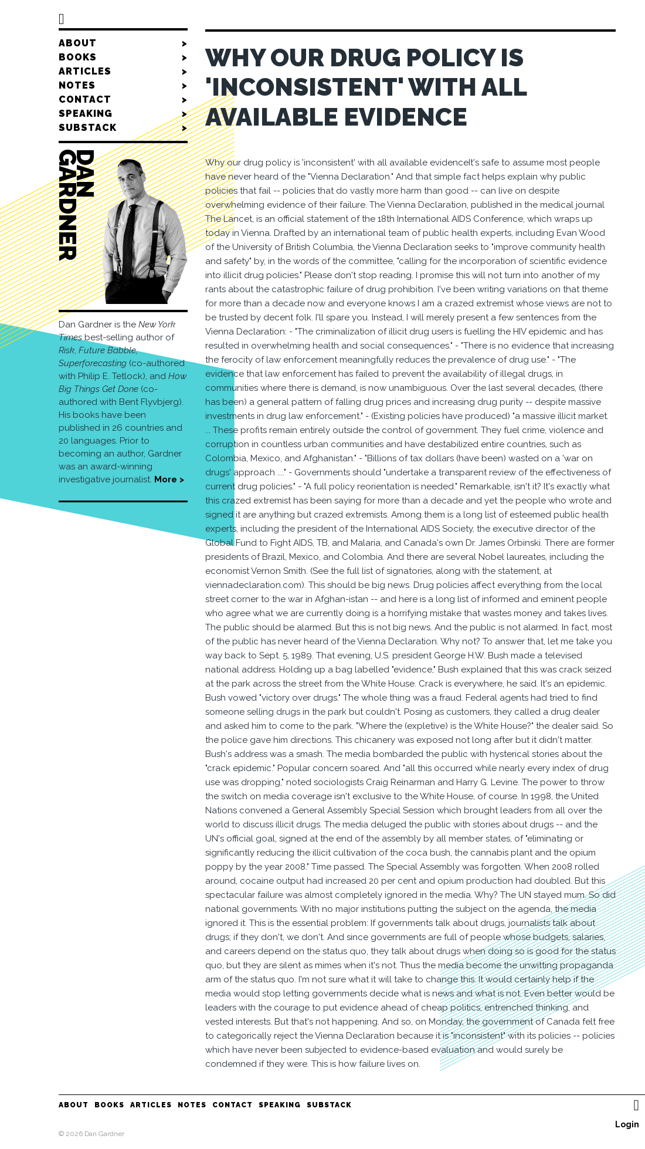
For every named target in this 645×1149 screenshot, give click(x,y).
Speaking (123, 114)
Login (627, 1124)
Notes (123, 86)
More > (169, 479)
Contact (123, 100)
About (123, 43)
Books (123, 57)
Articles (123, 72)
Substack (123, 128)
